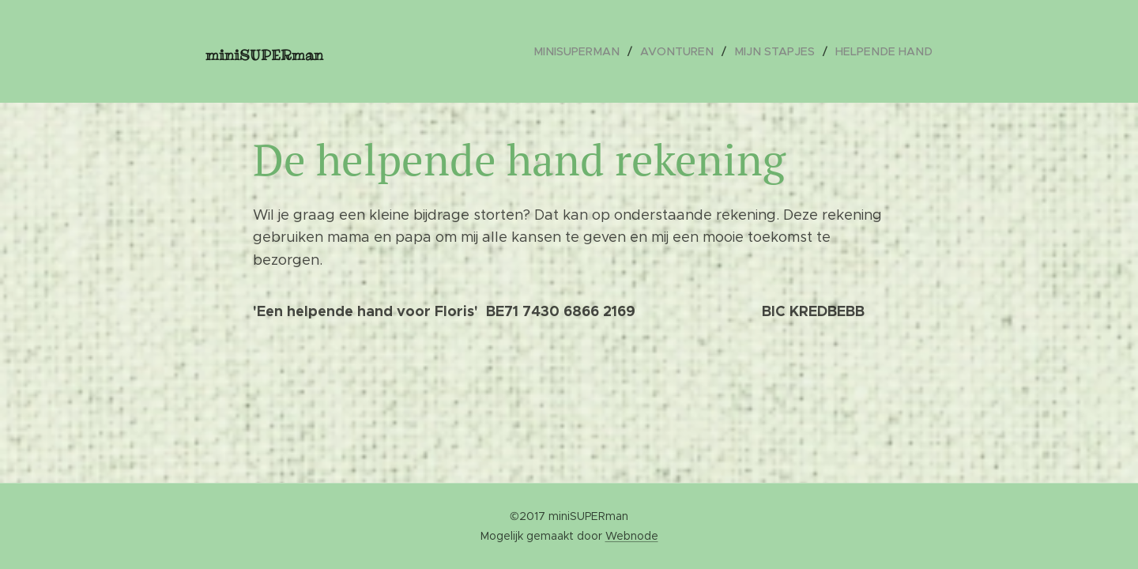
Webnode (631, 536)
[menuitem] (594, 51)
